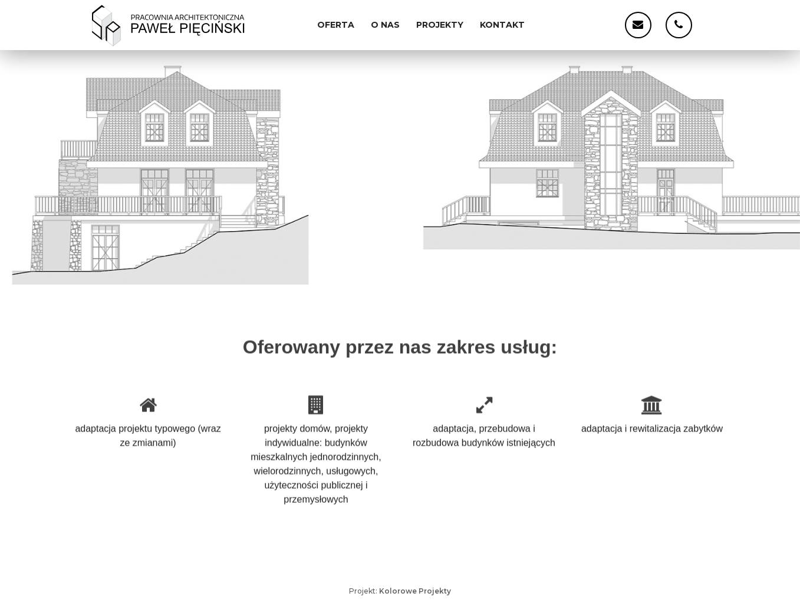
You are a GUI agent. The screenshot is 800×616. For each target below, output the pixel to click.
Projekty (439, 24)
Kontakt (502, 24)
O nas (385, 24)
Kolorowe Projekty (415, 591)
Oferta (335, 24)
